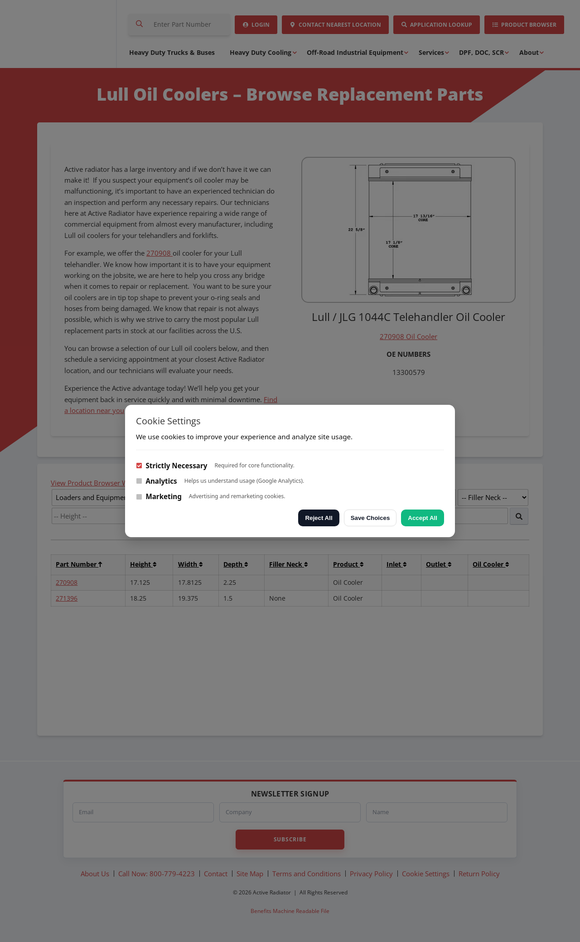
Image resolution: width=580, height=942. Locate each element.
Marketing (159, 496)
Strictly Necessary (171, 465)
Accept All (422, 518)
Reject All (318, 518)
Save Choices (370, 518)
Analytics (156, 481)
